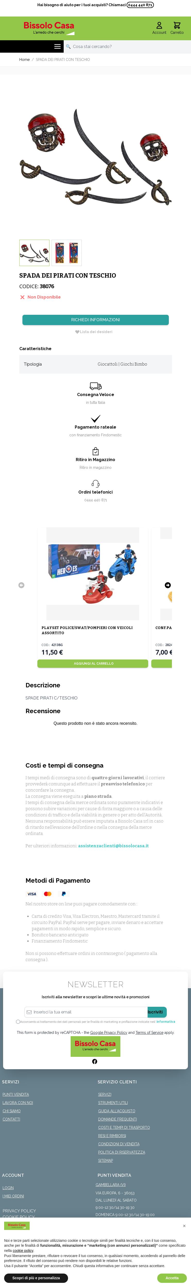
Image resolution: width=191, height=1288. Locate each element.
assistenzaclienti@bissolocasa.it (113, 845)
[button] (184, 1226)
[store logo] (49, 28)
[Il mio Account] (159, 28)
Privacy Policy (19, 1211)
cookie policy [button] (23, 1251)
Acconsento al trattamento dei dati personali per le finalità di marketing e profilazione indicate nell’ (97, 1022)
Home (24, 60)
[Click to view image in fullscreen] (95, 157)
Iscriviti (155, 1012)
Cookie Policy (19, 1217)
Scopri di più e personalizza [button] (36, 1278)
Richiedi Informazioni (95, 319)
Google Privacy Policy (108, 1033)
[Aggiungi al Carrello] (92, 663)
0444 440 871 (140, 5)
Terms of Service (149, 1033)
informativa (165, 1022)
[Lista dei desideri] (93, 331)
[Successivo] (168, 585)
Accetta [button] (172, 1278)
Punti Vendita (16, 1094)
